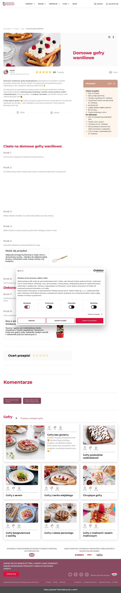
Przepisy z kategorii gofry (29, 418)
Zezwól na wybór (60, 320)
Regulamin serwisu (105, 582)
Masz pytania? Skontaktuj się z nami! (60, 590)
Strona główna (7, 28)
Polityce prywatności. (34, 295)
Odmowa (31, 320)
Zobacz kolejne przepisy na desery (13, 400)
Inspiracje (53, 4)
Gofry (22, 28)
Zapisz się (11, 574)
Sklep (75, 4)
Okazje (41, 4)
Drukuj (113, 72)
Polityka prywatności (90, 582)
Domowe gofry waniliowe (34, 28)
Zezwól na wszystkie (89, 320)
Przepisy (29, 4)
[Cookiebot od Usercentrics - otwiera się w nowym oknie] (95, 270)
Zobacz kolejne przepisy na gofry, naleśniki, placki (33, 400)
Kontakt (115, 582)
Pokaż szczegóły (94, 314)
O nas (65, 4)
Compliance (78, 582)
